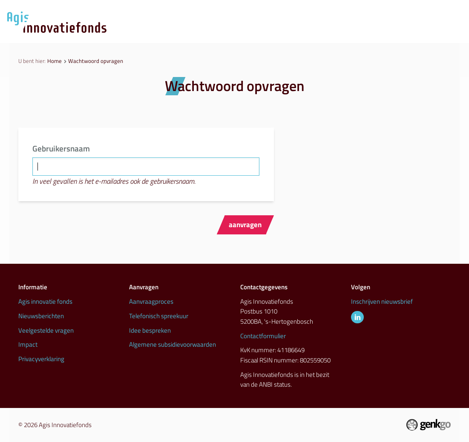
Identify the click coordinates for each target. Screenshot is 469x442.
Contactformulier (263, 336)
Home (54, 61)
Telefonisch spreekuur (158, 316)
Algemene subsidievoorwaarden (172, 344)
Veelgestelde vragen (46, 330)
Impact (27, 344)
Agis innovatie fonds (45, 301)
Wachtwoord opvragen (95, 61)
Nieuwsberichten (41, 316)
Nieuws (264, 32)
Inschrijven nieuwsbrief (382, 301)
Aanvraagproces (206, 32)
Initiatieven (315, 32)
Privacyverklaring (41, 359)
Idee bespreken (150, 330)
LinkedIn (357, 317)
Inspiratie (370, 32)
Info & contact (429, 32)
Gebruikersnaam (61, 148)
